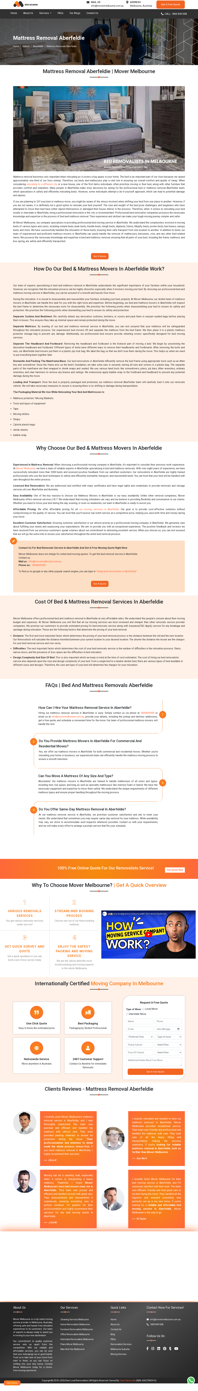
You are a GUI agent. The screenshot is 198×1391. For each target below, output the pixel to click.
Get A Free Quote (170, 4)
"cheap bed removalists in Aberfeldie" (116, 573)
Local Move (151, 1014)
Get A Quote (100, 257)
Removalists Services (121, 1352)
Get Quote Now (174, 871)
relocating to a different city (42, 184)
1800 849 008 (155, 1332)
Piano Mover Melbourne (72, 1352)
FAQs (60, 13)
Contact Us (92, 13)
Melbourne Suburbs (120, 1357)
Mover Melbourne (25, 470)
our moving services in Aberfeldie (99, 511)
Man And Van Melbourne (72, 1357)
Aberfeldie (38, 46)
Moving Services (119, 1361)
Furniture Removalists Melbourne (76, 1337)
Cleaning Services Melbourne (74, 1327)
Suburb (26, 46)
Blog (113, 1342)
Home (14, 13)
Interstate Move (137, 1019)
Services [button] (44, 13)
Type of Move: (134, 1015)
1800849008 (38, 567)
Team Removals (128, 1388)
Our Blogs (75, 13)
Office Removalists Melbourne (75, 1342)
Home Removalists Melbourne (75, 1332)
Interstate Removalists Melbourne (77, 1347)
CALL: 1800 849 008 (174, 13)
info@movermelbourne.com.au (107, 5)
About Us (28, 13)
